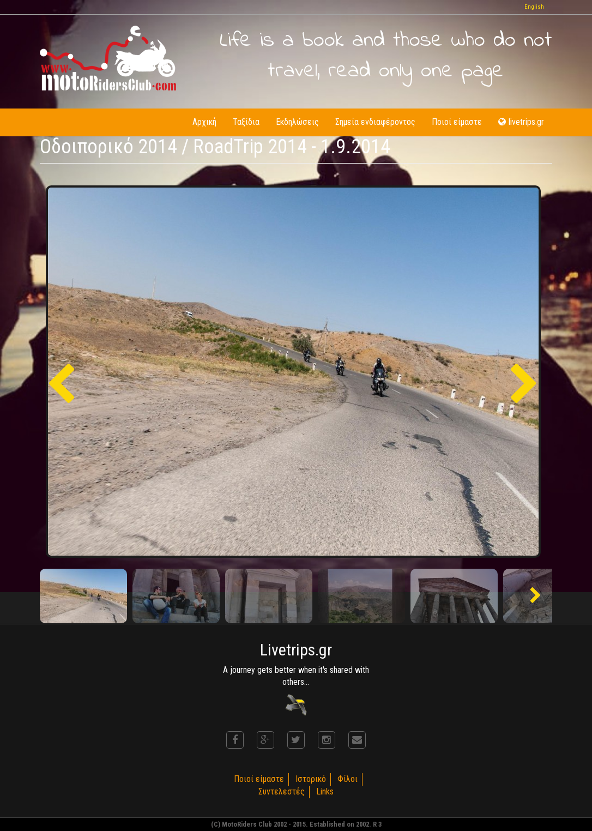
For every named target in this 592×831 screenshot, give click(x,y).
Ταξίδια (246, 122)
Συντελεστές (281, 791)
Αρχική (204, 122)
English (534, 6)
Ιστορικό (310, 779)
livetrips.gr (521, 122)
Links (325, 791)
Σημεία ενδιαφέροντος (375, 122)
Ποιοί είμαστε (457, 122)
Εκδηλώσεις (297, 122)
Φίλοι (347, 779)
